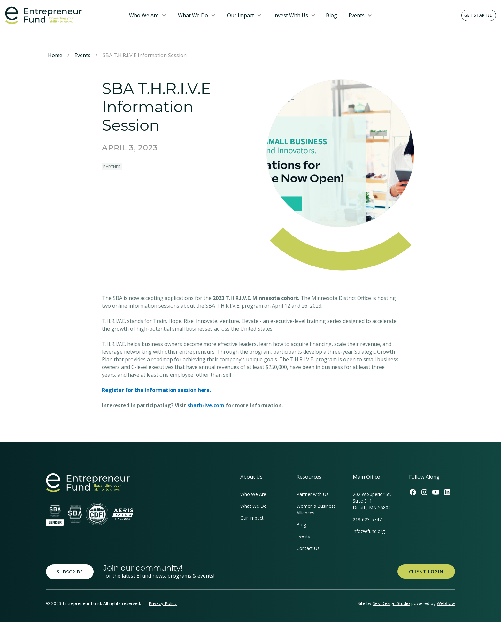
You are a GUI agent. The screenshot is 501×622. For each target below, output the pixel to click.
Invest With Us (290, 15)
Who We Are (144, 15)
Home (55, 55)
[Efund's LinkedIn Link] (447, 492)
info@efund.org (369, 531)
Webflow (446, 603)
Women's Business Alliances (316, 509)
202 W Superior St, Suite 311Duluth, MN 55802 (372, 501)
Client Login (426, 571)
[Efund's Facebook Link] (413, 492)
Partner (112, 166)
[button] (148, 15)
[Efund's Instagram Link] (424, 492)
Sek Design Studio (391, 603)
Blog (331, 15)
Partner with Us (312, 494)
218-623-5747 (367, 519)
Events (357, 15)
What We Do (193, 15)
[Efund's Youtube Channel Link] (436, 492)
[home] (62, 15)
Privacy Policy (163, 603)
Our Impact (240, 15)
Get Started (478, 15)
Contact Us (308, 548)
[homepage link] (88, 482)
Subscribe (70, 572)
